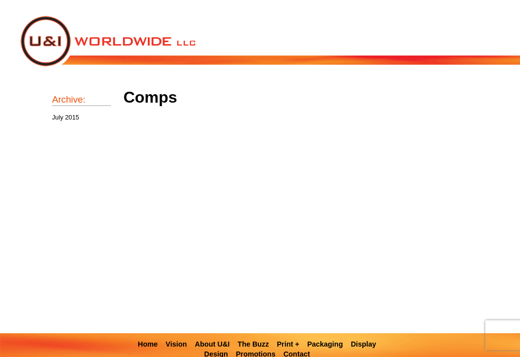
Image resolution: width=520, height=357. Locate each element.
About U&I (212, 344)
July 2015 (65, 117)
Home (148, 344)
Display (363, 344)
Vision (176, 344)
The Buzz (253, 344)
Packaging (325, 344)
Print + (288, 344)
